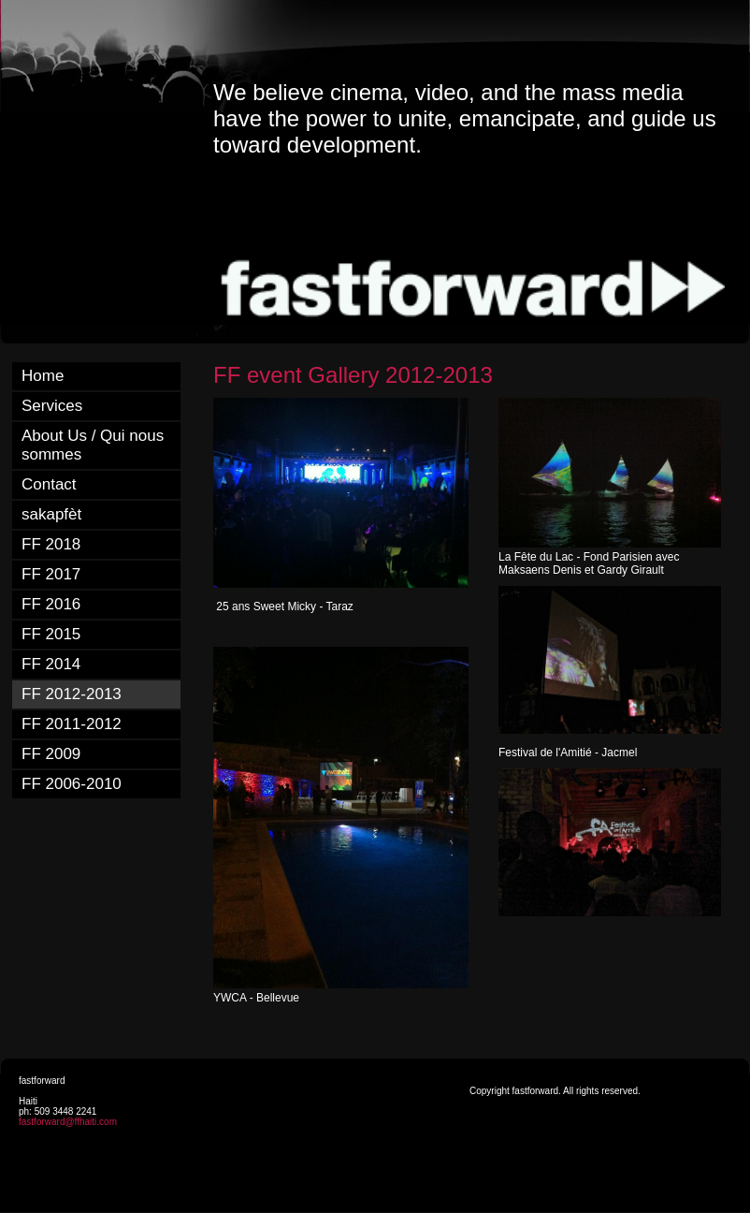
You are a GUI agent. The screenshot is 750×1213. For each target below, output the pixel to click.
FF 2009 (51, 754)
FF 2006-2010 (72, 784)
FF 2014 (51, 664)
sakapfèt (51, 514)
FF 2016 (51, 604)
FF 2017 (51, 574)
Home (43, 376)
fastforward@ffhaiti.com (68, 1122)
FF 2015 (51, 634)
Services (52, 406)
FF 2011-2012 (72, 724)
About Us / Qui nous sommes (93, 445)
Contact (49, 484)
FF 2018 (51, 544)
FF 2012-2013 (72, 694)
